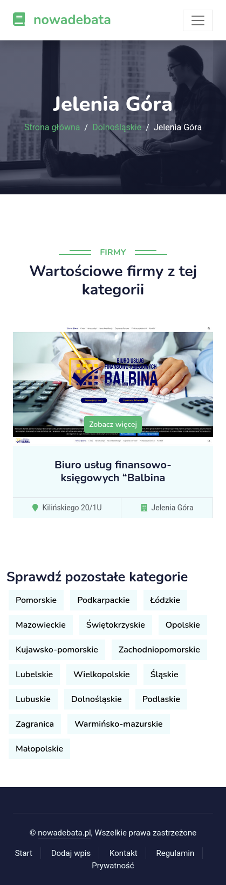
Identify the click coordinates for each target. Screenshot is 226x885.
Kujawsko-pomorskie (57, 650)
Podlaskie (161, 699)
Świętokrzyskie (115, 625)
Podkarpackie (103, 600)
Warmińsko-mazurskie (118, 724)
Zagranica (35, 724)
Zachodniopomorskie (159, 650)
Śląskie (164, 674)
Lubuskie (33, 699)
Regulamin (175, 853)
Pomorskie (36, 600)
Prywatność (113, 866)
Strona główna (52, 127)
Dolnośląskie (116, 127)
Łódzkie (165, 600)
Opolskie (183, 625)
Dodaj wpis (71, 853)
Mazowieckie (41, 625)
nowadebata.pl (64, 833)
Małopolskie (39, 749)
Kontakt (123, 853)
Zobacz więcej (113, 424)
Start (23, 853)
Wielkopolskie (101, 674)
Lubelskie (34, 674)
